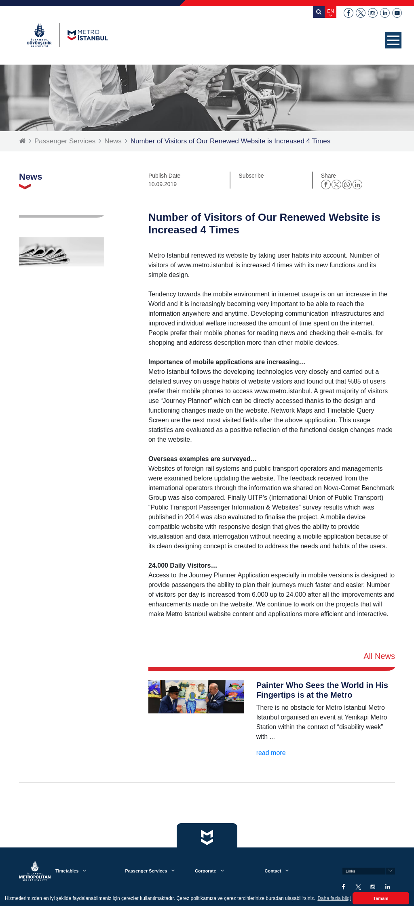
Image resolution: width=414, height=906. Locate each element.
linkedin (385, 13)
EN (330, 11)
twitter (360, 13)
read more (271, 752)
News (113, 141)
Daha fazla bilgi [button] (334, 898)
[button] (393, 40)
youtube (397, 13)
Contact (272, 870)
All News (379, 656)
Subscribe (251, 175)
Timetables (66, 870)
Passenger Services (64, 141)
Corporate (205, 870)
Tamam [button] (380, 898)
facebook (348, 13)
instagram (373, 13)
